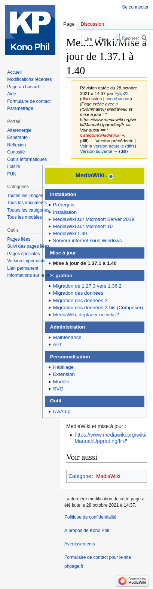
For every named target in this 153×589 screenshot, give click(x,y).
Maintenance (67, 337)
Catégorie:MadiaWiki (100, 135)
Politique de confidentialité (90, 517)
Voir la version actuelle (102, 145)
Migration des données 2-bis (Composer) (98, 307)
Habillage (63, 367)
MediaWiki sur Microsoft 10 (83, 226)
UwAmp (62, 411)
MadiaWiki (108, 476)
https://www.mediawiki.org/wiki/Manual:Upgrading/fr (110, 438)
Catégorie (79, 476)
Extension (64, 374)
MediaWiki (90, 175)
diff (129, 145)
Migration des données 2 (80, 300)
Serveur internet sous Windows (87, 240)
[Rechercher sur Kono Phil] (134, 38)
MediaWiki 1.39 (70, 233)
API (57, 344)
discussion (92, 98)
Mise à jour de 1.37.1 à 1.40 (85, 263)
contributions (118, 98)
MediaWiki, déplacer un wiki (83, 314)
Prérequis (63, 205)
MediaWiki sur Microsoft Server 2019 (93, 219)
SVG (58, 389)
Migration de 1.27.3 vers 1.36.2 (87, 286)
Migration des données (78, 293)
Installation (65, 212)
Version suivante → (99, 151)
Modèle (61, 381)
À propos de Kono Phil (86, 530)
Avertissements (79, 544)
